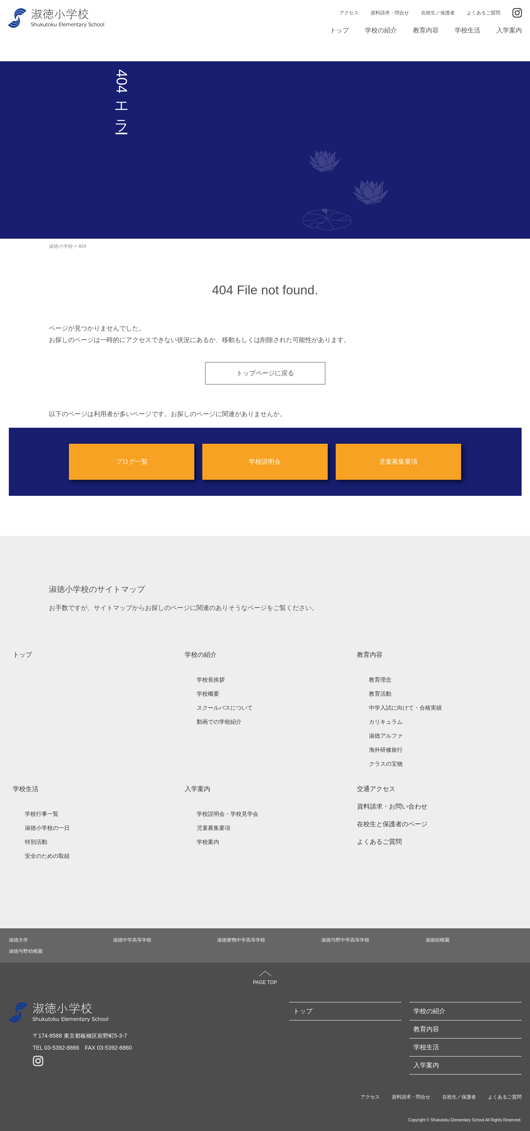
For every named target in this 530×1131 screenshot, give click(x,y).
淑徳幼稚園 (437, 939)
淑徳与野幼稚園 (25, 950)
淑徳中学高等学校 (132, 939)
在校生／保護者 (438, 13)
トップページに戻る (265, 371)
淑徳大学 (18, 939)
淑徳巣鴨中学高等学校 (241, 939)
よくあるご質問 (483, 13)
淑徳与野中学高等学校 (345, 939)
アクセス (349, 13)
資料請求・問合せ (390, 13)
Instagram (517, 13)
